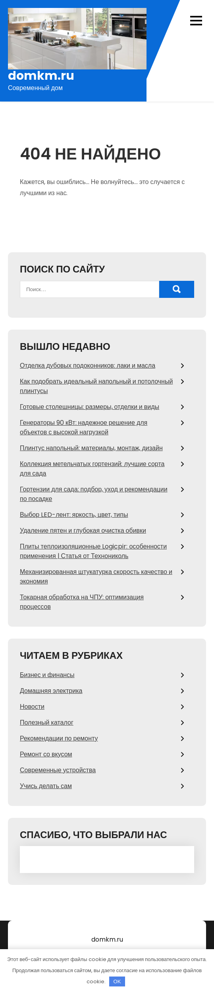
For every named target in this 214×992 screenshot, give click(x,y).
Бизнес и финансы (47, 674)
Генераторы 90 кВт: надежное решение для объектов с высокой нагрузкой (83, 427)
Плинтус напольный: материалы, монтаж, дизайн (91, 448)
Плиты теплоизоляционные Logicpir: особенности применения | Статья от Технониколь (93, 551)
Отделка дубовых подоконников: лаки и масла (87, 365)
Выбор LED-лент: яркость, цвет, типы (74, 514)
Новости (32, 706)
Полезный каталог (46, 722)
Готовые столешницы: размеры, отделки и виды (89, 406)
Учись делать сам (46, 786)
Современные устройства (58, 770)
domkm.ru (41, 76)
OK (117, 981)
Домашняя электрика (51, 690)
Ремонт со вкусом (46, 754)
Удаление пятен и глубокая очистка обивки (83, 530)
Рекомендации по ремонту (59, 738)
